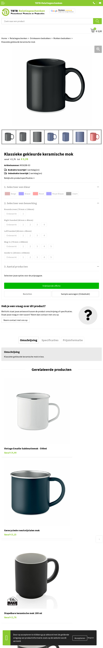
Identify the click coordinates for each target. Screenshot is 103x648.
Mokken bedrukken (62, 38)
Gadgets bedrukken (10, 592)
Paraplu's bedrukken (10, 605)
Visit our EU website (62, 609)
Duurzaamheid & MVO (62, 567)
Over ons (57, 580)
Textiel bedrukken (9, 601)
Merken (4, 609)
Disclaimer (58, 601)
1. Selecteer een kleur (17, 187)
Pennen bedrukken (10, 580)
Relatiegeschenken (18, 38)
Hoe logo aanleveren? (63, 559)
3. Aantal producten (16, 266)
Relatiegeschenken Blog (64, 588)
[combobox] (47, 21)
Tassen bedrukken (9, 584)
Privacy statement (61, 596)
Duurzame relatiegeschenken (14, 588)
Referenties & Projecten (64, 592)
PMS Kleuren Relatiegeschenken (68, 554)
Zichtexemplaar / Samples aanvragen (70, 563)
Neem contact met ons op (15, 319)
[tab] (29, 339)
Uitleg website (59, 546)
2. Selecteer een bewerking (20, 203)
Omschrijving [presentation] (28, 339)
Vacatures (57, 584)
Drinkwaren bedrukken (40, 38)
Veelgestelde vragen (62, 538)
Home (4, 38)
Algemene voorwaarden (64, 605)
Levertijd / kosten (61, 542)
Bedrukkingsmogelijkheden (65, 550)
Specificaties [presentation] (50, 339)
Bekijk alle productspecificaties (19, 178)
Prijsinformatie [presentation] (73, 339)
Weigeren (91, 638)
